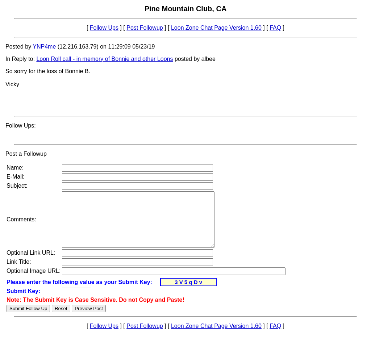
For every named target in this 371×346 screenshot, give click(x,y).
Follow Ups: (20, 125)
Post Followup (144, 28)
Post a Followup (26, 154)
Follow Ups (104, 28)
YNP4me (45, 46)
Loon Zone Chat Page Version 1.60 (216, 28)
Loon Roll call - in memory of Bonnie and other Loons (104, 59)
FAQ (275, 28)
